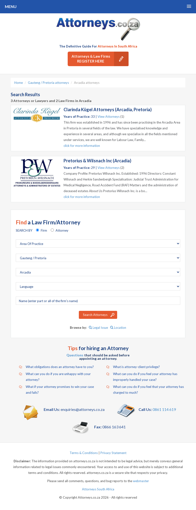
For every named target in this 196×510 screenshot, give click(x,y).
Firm (44, 230)
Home (18, 83)
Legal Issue (98, 328)
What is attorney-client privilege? (133, 367)
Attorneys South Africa (98, 489)
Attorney (62, 230)
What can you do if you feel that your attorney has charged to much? (145, 389)
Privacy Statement (113, 453)
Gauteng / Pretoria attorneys (48, 83)
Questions (74, 355)
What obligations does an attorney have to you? (56, 367)
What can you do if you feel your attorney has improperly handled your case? (141, 376)
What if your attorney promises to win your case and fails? (56, 389)
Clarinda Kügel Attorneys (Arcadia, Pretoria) (108, 109)
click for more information (82, 146)
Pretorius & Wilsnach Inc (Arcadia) (97, 160)
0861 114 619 (164, 409)
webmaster (141, 481)
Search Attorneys (95, 315)
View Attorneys (109, 116)
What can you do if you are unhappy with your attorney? (55, 376)
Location (118, 328)
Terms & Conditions (84, 453)
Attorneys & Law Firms (100, 59)
